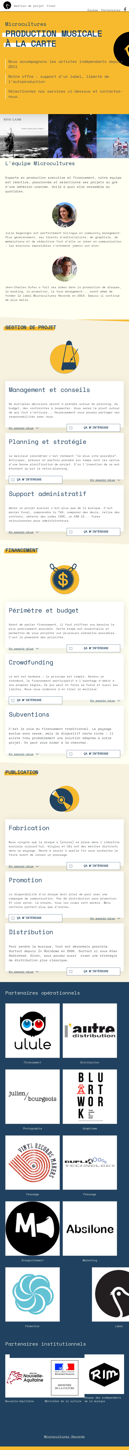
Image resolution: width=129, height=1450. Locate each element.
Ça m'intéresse (96, 427)
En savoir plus (21, 428)
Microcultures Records (64, 1436)
